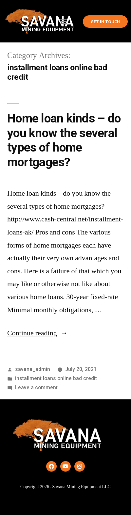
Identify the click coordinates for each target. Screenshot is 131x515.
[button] (63, 21)
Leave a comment (36, 387)
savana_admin (32, 369)
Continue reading (37, 333)
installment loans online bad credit (56, 378)
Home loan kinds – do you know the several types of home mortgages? (64, 140)
